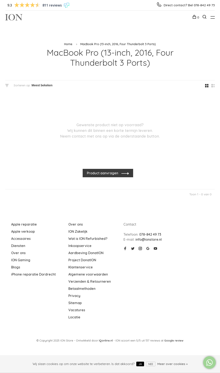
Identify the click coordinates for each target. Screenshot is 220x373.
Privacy (74, 296)
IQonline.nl (106, 340)
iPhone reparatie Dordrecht (33, 274)
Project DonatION (82, 260)
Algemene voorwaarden (88, 274)
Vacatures (76, 310)
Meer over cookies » (172, 364)
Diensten (18, 246)
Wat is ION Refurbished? (87, 238)
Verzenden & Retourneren (89, 281)
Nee (150, 364)
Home (68, 44)
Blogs (15, 267)
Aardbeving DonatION (85, 253)
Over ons (18, 253)
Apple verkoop (23, 231)
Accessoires (21, 238)
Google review (173, 340)
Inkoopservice (79, 246)
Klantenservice (80, 267)
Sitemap (75, 303)
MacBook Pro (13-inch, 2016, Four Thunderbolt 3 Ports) (118, 44)
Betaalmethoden (81, 288)
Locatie (74, 317)
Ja (140, 364)
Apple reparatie (24, 224)
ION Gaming (20, 260)
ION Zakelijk (77, 231)
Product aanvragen (103, 173)
